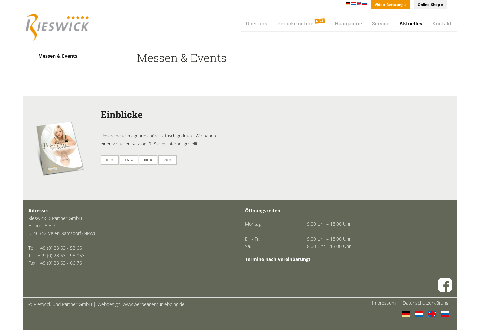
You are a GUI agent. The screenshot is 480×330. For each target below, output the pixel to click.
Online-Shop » (430, 4)
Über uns (256, 23)
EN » (129, 159)
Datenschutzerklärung (425, 303)
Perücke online (301, 22)
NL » (148, 159)
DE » (110, 159)
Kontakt (442, 23)
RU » (167, 159)
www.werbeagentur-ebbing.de (154, 304)
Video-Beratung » (391, 4)
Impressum (384, 303)
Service (380, 23)
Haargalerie (348, 23)
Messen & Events (57, 56)
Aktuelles (410, 23)
